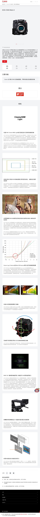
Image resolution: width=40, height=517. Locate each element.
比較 (26, 68)
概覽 (7, 68)
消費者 (31, 1)
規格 (17, 68)
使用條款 (21, 514)
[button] (16, 44)
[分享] (6, 473)
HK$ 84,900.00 (7, 47)
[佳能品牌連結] (4, 2)
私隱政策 (25, 514)
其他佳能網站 (6, 511)
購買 (4, 61)
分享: (3, 473)
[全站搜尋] (35, 1)
